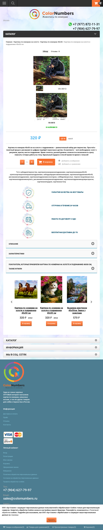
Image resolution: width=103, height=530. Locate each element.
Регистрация (8, 456)
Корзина (6, 464)
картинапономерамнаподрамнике (51, 172)
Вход (5, 453)
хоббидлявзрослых (65, 177)
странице (14, 515)
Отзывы (54, 51)
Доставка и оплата (10, 414)
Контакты (7, 425)
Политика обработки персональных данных (20, 474)
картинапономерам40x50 (76, 172)
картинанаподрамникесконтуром (43, 177)
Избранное (7, 471)
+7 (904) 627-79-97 (17, 490)
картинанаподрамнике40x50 (81, 174)
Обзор (45, 51)
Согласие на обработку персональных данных (20, 478)
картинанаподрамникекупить (21, 179)
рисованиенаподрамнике (19, 177)
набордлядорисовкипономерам (56, 174)
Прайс (5, 417)
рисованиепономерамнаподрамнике (48, 179)
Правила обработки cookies (13, 482)
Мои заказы (7, 460)
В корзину (46, 162)
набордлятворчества (28, 172)
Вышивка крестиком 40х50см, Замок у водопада (77, 310)
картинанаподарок (44, 182)
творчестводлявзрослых (84, 177)
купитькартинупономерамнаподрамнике (26, 174)
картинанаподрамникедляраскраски (78, 179)
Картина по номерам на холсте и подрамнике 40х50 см (26, 310)
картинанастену (59, 182)
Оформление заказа (10, 467)
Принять (51, 520)
